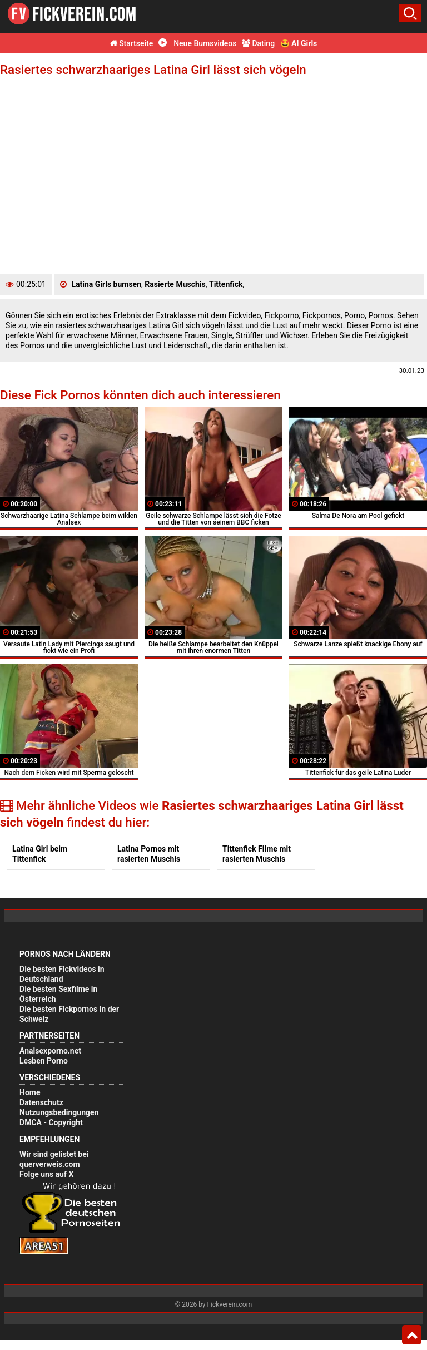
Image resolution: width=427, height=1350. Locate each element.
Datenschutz (41, 1102)
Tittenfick (226, 284)
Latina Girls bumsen (106, 284)
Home (29, 1092)
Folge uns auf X (46, 1174)
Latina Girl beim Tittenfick (39, 853)
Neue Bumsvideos (197, 43)
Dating (258, 43)
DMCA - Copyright (51, 1122)
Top (412, 1335)
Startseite (131, 43)
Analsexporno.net (50, 1050)
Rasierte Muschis (175, 284)
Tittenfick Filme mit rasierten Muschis (256, 853)
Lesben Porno (43, 1060)
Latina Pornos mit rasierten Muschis (148, 853)
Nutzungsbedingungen (58, 1112)
